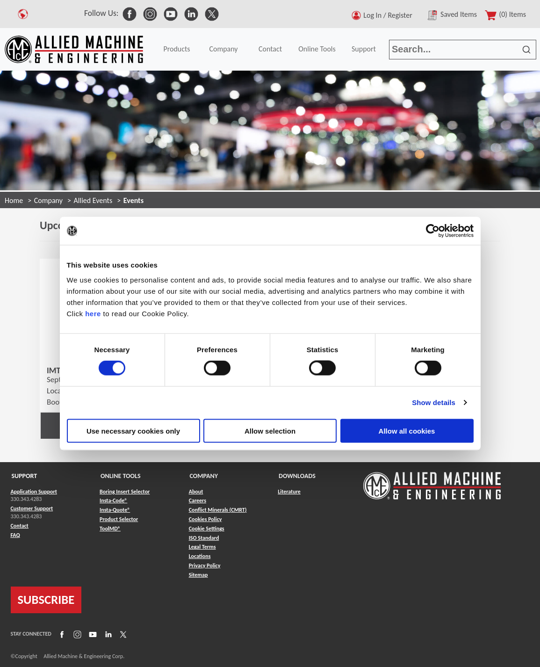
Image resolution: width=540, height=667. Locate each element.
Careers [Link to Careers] (197, 500)
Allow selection (270, 431)
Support (364, 48)
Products (176, 48)
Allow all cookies (407, 431)
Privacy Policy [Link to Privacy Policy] (205, 565)
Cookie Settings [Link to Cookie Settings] (206, 528)
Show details (433, 402)
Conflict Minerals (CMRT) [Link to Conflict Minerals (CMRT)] (218, 510)
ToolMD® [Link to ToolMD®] (110, 528)
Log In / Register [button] (389, 15)
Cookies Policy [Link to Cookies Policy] (205, 519)
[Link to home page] (74, 49)
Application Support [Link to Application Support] (34, 491)
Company (223, 48)
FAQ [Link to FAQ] (15, 535)
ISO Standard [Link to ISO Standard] (204, 538)
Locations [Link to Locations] (200, 556)
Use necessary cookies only (133, 431)
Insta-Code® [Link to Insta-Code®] (113, 500)
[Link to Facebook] (61, 634)
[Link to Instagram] (76, 634)
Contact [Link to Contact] (20, 525)
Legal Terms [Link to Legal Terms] (202, 547)
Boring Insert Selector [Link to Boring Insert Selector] (125, 491)
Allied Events (93, 200)
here (93, 313)
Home (14, 200)
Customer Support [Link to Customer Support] (32, 508)
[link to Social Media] (129, 13)
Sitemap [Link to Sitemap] (198, 575)
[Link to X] (122, 634)
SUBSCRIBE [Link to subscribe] (46, 599)
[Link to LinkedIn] (107, 634)
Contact (270, 48)
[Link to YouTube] (92, 634)
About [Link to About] (196, 491)
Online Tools (317, 48)
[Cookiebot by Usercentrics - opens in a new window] (433, 231)
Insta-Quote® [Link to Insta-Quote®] (115, 510)
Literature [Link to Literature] (289, 491)
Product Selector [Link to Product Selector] (119, 519)
